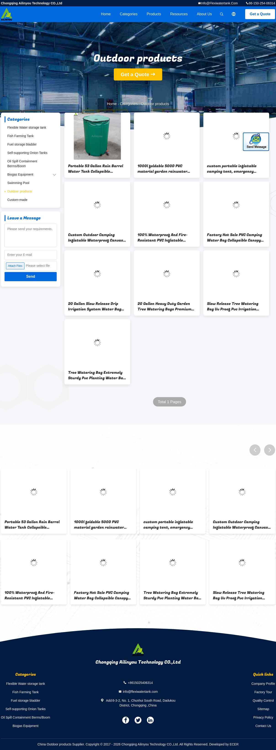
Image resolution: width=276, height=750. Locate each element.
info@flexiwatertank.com (219, 3)
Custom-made (17, 200)
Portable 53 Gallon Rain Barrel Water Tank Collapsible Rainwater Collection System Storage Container (95, 168)
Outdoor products (19, 191)
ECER (234, 744)
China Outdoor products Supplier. (61, 744)
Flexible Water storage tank (26, 127)
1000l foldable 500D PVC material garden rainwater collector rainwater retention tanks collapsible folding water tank (166, 168)
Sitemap (263, 709)
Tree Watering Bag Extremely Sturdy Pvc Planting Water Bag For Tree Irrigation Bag (96, 375)
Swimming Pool (18, 183)
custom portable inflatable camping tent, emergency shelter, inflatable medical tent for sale (236, 168)
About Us (204, 14)
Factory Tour (263, 692)
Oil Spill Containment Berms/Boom (22, 163)
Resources (179, 14)
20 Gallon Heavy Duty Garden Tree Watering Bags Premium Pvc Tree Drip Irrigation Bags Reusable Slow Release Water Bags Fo (164, 306)
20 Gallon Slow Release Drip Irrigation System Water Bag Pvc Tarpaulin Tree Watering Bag (94, 306)
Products (154, 14)
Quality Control (263, 700)
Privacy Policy (263, 717)
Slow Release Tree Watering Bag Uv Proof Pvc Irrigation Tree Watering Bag (232, 306)
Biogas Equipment (20, 174)
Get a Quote (260, 14)
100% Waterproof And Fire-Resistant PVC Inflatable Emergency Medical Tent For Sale (164, 237)
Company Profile (263, 683)
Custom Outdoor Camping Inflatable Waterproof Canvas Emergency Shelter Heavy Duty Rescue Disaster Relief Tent (96, 237)
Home (106, 14)
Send (30, 276)
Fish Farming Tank (20, 136)
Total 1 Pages (169, 402)
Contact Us (263, 726)
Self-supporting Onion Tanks (27, 153)
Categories (129, 14)
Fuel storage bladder (22, 144)
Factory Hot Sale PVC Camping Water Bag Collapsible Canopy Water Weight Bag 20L (234, 237)
